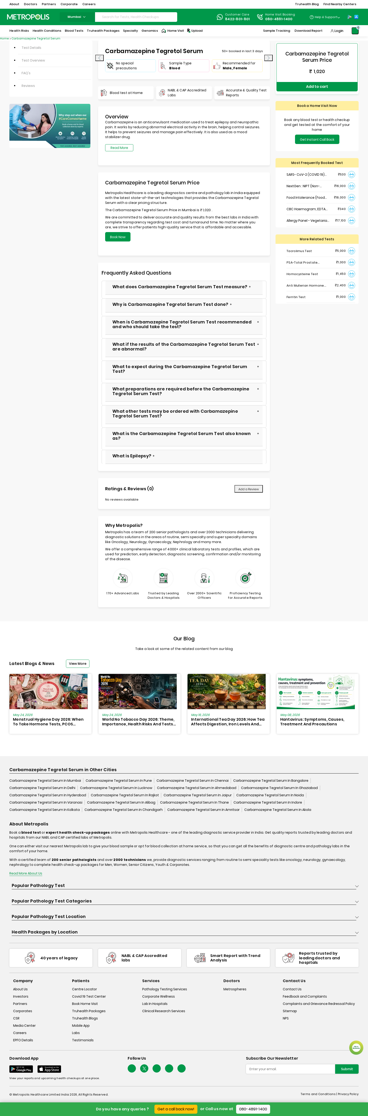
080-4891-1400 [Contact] (279, 19)
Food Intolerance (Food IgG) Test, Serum (306, 192)
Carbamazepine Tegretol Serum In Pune (119, 781)
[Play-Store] (349, 17)
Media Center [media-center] (24, 1025)
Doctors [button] (30, 4)
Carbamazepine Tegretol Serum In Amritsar (203, 810)
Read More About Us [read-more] (25, 873)
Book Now (118, 237)
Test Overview (33, 60)
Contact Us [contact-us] (292, 989)
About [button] (14, 4)
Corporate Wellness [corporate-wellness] (158, 996)
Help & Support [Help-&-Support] (326, 17)
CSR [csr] (16, 1018)
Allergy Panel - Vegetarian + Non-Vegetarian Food (308, 215)
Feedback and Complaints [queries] (305, 996)
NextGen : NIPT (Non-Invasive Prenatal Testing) (308, 181)
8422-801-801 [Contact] (237, 19)
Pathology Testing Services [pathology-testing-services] (164, 989)
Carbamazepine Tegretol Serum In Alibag (121, 803)
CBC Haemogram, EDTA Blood (306, 204)
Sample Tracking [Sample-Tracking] (276, 30)
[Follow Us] (132, 1069)
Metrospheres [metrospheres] (234, 989)
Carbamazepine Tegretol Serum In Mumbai (45, 781)
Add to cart (317, 84)
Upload (195, 30)
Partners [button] (49, 4)
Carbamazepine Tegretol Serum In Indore (268, 803)
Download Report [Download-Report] (308, 30)
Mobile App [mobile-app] (81, 1025)
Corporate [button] (69, 4)
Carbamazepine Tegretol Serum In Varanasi (45, 803)
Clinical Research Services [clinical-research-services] (163, 1011)
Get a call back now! (175, 1109)
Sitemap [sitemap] (290, 1011)
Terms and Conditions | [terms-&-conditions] (319, 1094)
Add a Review (248, 489)
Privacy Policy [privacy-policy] (348, 1094)
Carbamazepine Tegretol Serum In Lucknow (116, 788)
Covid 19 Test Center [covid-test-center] (89, 996)
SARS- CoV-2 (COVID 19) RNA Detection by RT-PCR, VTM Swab (307, 169)
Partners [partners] (20, 1004)
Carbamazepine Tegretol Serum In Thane (194, 803)
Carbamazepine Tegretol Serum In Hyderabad (47, 795)
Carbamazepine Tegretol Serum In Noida (270, 795)
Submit (347, 1069)
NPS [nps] (286, 1018)
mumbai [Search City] (77, 17)
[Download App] (21, 1069)
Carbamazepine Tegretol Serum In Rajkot (125, 795)
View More (77, 663)
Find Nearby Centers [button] (339, 4)
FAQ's (26, 73)
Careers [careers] (20, 1033)
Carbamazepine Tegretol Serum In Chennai (193, 781)
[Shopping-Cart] (355, 30)
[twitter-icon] (144, 1069)
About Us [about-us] (20, 989)
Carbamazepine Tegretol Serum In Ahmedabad (196, 788)
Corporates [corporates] (22, 1011)
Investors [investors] (20, 996)
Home (4, 38)
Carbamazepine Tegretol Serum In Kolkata (44, 810)
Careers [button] (89, 4)
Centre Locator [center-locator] (84, 989)
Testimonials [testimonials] (83, 1040)
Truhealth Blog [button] (307, 4)
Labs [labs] (76, 1033)
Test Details (31, 47)
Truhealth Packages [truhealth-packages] (89, 1011)
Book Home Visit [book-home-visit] (85, 1004)
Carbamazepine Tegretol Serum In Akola (277, 810)
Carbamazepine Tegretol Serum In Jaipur (198, 795)
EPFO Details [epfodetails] (23, 1040)
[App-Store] (356, 17)
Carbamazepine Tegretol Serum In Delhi (42, 788)
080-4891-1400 (253, 1109)
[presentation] (99, 58)
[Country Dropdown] (324, 17)
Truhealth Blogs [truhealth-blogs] (85, 1018)
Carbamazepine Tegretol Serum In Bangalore (270, 781)
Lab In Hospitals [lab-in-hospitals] (155, 1004)
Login (338, 30)
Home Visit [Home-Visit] (172, 30)
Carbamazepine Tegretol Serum (36, 38)
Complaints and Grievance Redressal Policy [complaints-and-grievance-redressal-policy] (319, 1004)
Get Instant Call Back (317, 134)
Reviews (28, 85)
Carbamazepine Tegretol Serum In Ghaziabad (279, 788)
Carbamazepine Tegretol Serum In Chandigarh (123, 810)
